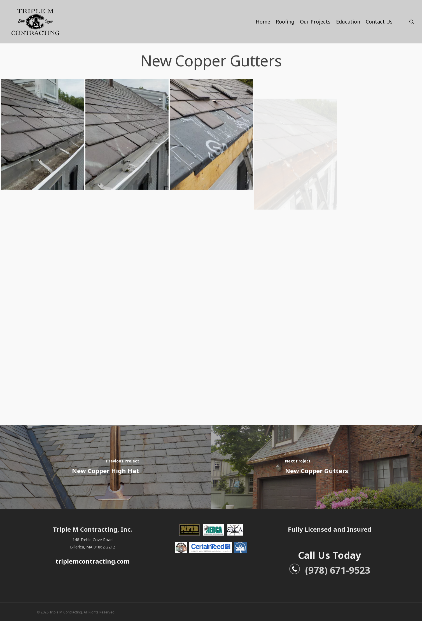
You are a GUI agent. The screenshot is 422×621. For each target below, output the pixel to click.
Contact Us (379, 21)
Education (348, 21)
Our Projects (315, 21)
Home (263, 21)
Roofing (285, 21)
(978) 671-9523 (329, 570)
